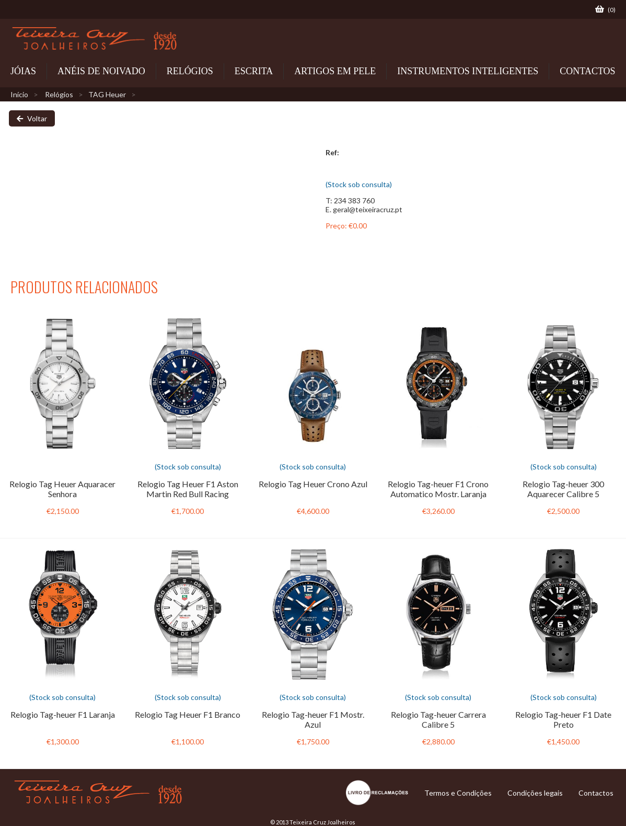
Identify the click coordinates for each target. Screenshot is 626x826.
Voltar (32, 118)
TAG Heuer (107, 94)
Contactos (595, 792)
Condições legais (535, 792)
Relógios (59, 94)
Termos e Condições (458, 792)
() (605, 9)
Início (19, 94)
